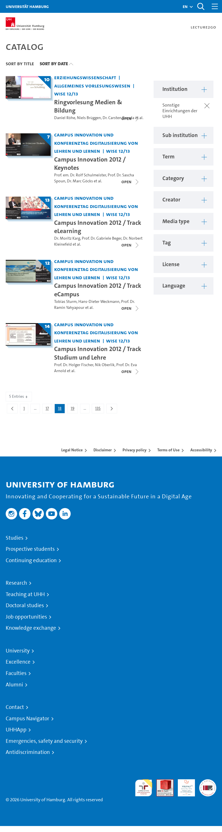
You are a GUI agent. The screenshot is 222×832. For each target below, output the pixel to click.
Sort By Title (20, 63)
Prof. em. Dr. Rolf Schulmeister (80, 175)
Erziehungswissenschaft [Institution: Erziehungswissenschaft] (85, 77)
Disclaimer (102, 450)
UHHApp (16, 729)
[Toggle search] (201, 6)
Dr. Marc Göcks (80, 181)
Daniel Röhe (64, 118)
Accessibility (201, 450)
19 (74, 409)
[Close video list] (130, 118)
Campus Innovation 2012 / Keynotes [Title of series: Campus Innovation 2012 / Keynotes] (90, 163)
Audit (161, 783)
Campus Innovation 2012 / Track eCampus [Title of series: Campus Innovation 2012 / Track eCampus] (97, 289)
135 (99, 409)
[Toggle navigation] (215, 6)
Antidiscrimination (28, 752)
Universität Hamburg (27, 6)
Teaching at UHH (25, 594)
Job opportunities (26, 617)
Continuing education (31, 560)
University (18, 650)
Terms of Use (168, 450)
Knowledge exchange (31, 628)
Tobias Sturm (65, 301)
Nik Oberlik (105, 365)
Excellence (18, 662)
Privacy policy (134, 450)
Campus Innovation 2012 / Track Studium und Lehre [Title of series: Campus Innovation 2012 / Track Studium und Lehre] (97, 353)
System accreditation (207, 786)
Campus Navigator (27, 718)
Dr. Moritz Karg (67, 238)
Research (16, 583)
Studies (14, 538)
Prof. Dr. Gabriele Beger (101, 238)
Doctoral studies (25, 605)
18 (61, 409)
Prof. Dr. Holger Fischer (73, 365)
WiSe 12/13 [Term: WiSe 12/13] (66, 93)
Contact (15, 707)
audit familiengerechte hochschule (143, 788)
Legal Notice (72, 450)
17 (49, 409)
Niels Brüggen (89, 118)
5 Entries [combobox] (18, 396)
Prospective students (30, 549)
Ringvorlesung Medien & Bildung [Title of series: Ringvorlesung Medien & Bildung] (88, 106)
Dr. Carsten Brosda (118, 118)
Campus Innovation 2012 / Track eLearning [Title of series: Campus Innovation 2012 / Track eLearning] (97, 226)
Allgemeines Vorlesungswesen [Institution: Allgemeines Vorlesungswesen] (92, 85)
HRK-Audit (183, 786)
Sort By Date (54, 63)
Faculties (16, 673)
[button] (185, 6)
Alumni (14, 684)
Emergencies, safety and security (44, 741)
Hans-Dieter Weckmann (98, 301)
